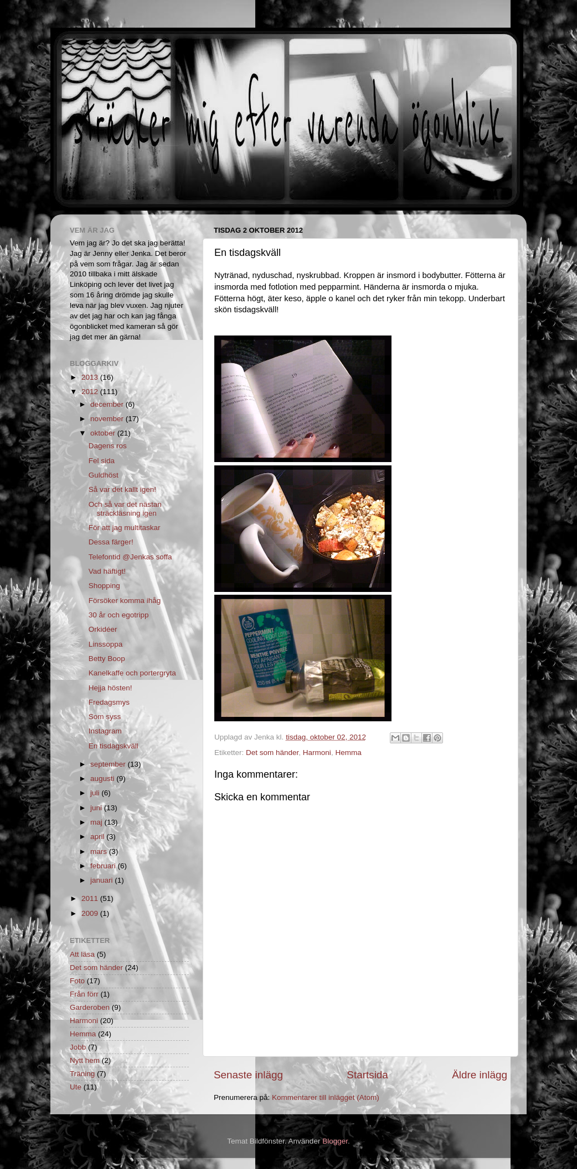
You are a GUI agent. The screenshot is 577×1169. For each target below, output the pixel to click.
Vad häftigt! (107, 571)
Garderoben (90, 1007)
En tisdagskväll (113, 746)
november (108, 419)
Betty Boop (107, 658)
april (98, 836)
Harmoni (317, 752)
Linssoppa (106, 644)
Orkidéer (103, 629)
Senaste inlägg (248, 1075)
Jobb (78, 1047)
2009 (90, 913)
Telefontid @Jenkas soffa (130, 557)
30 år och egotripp (119, 615)
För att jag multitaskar (125, 527)
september (109, 764)
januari (102, 880)
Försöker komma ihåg (125, 600)
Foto (77, 981)
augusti (103, 778)
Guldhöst (104, 475)
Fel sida (102, 461)
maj (97, 822)
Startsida (367, 1075)
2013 (90, 377)
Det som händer (272, 752)
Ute (75, 1087)
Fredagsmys (109, 702)
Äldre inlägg (479, 1075)
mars (99, 851)
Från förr (84, 994)
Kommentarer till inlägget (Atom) (325, 1097)
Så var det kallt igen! (122, 489)
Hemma (348, 752)
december (108, 404)
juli (95, 793)
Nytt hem (85, 1060)
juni (97, 808)
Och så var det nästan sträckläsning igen (125, 508)
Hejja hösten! (110, 688)
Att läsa (82, 954)
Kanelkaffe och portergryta (132, 673)
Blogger (335, 1141)
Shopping (104, 585)
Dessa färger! (111, 542)
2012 (90, 391)
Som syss (105, 716)
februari (104, 866)
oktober (103, 433)
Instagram (105, 731)
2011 (90, 898)
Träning (82, 1074)
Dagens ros (108, 446)
